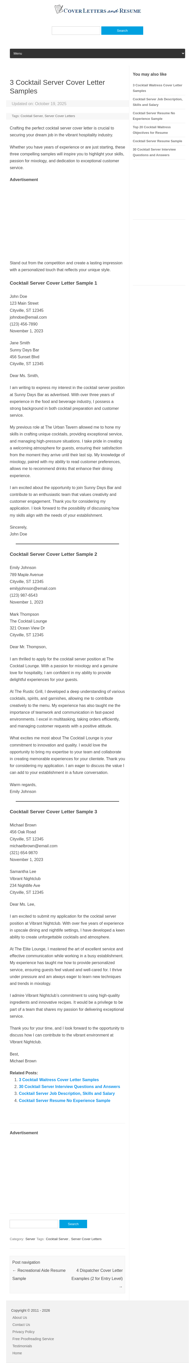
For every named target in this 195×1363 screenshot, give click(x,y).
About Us (19, 1318)
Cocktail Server (32, 116)
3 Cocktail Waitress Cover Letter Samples (59, 1080)
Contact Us (21, 1325)
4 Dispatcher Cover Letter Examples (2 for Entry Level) (97, 1278)
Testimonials (22, 1346)
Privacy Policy (23, 1332)
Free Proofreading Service (33, 1339)
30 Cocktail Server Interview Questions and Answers (69, 1086)
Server (30, 1239)
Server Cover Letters (60, 116)
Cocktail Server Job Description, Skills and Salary (67, 1093)
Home (17, 1353)
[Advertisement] (67, 218)
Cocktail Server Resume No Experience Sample (64, 1100)
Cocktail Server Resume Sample (157, 141)
